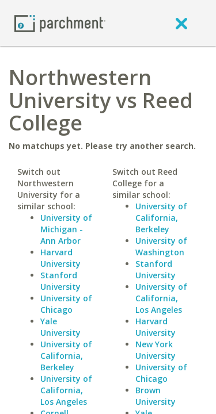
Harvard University (60, 258)
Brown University (155, 396)
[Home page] (59, 22)
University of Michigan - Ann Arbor (66, 229)
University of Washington (161, 246)
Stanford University (60, 281)
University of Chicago (66, 304)
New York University (155, 350)
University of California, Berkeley (66, 356)
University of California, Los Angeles (66, 390)
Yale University (60, 327)
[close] (181, 23)
